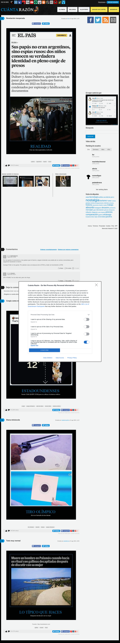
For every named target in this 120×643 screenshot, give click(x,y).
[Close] (97, 286)
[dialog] (60, 321)
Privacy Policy (72, 358)
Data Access (60, 358)
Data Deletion (47, 358)
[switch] (86, 319)
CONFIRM (44, 350)
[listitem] (60, 315)
